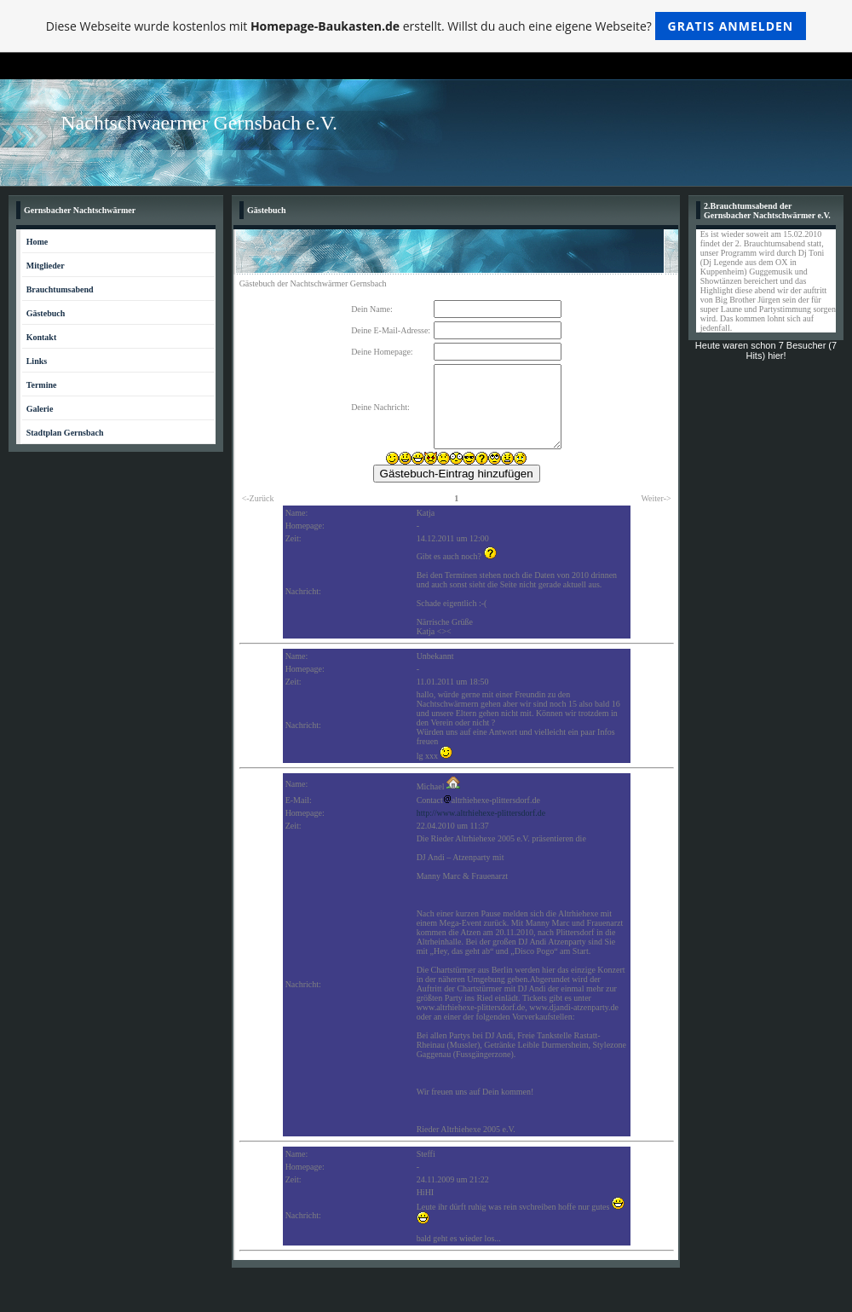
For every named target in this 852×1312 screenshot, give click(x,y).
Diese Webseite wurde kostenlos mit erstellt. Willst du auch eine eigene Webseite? (426, 26)
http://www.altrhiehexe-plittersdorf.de (481, 813)
